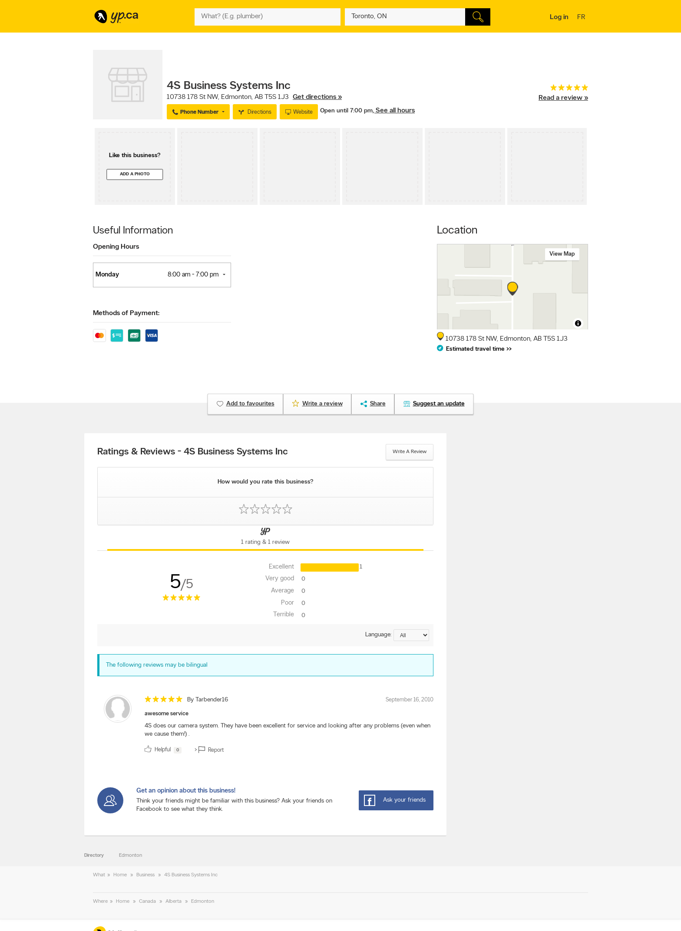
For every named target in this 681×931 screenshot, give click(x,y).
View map (562, 254)
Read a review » (563, 98)
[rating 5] (563, 89)
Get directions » (317, 97)
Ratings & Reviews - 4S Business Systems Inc (192, 452)
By (207, 700)
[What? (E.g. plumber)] (267, 17)
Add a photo (135, 174)
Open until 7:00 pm (346, 111)
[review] (265, 726)
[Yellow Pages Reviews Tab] (265, 537)
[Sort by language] (411, 635)
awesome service (166, 714)
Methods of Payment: (126, 313)
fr (582, 18)
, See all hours (394, 110)
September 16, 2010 (409, 700)
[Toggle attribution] (578, 323)
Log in (559, 17)
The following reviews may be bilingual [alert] (157, 665)
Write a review (409, 451)
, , (254, 97)
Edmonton (130, 855)
